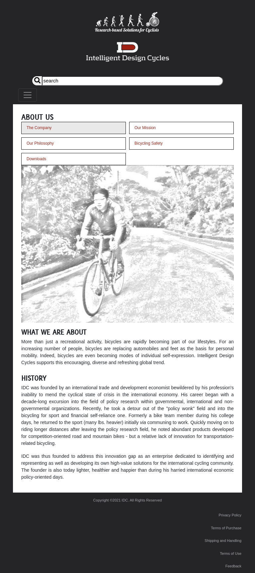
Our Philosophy (40, 143)
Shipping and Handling (223, 541)
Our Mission (145, 127)
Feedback (233, 566)
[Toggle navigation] (27, 95)
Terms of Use (230, 553)
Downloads (36, 159)
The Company (39, 127)
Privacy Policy (230, 515)
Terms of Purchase (226, 528)
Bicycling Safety (148, 143)
